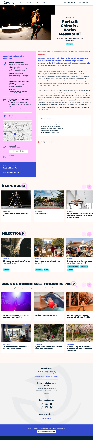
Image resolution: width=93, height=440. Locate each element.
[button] (15, 134)
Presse (49, 438)
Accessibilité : (34, 438)
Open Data (55, 438)
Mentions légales (18, 438)
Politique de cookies (65, 438)
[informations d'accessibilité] (18, 151)
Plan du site (76, 438)
